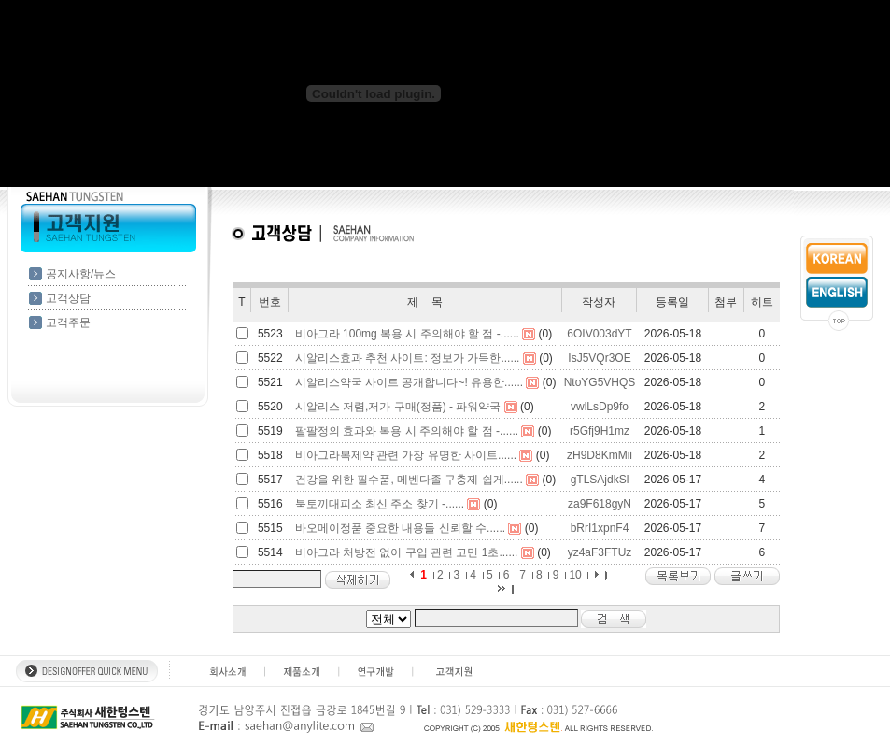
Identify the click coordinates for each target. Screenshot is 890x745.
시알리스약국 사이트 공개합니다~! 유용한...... (409, 382)
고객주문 (68, 322)
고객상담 (68, 298)
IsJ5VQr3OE (599, 358)
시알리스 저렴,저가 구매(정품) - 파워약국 (398, 406)
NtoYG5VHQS (600, 382)
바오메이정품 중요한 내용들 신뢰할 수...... (400, 528)
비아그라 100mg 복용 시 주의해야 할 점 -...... (407, 333)
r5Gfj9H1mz (599, 430)
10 (575, 574)
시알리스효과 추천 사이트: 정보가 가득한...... (407, 358)
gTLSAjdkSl (600, 479)
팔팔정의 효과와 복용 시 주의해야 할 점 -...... (406, 430)
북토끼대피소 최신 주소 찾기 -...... (379, 503)
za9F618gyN (599, 503)
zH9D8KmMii (599, 455)
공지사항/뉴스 (81, 273)
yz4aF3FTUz (600, 552)
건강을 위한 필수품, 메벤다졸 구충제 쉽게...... (409, 479)
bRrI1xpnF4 (600, 528)
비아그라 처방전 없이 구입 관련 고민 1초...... (406, 552)
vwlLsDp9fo (600, 406)
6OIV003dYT (599, 333)
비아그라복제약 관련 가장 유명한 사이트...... (405, 455)
